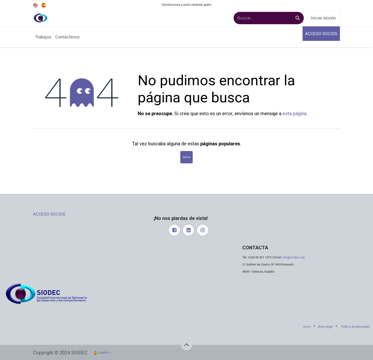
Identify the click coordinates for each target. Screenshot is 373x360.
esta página (294, 113)
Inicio (186, 157)
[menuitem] (36, 5)
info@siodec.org (293, 257)
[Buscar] (297, 18)
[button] (186, 345)
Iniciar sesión (323, 17)
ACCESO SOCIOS (321, 33)
